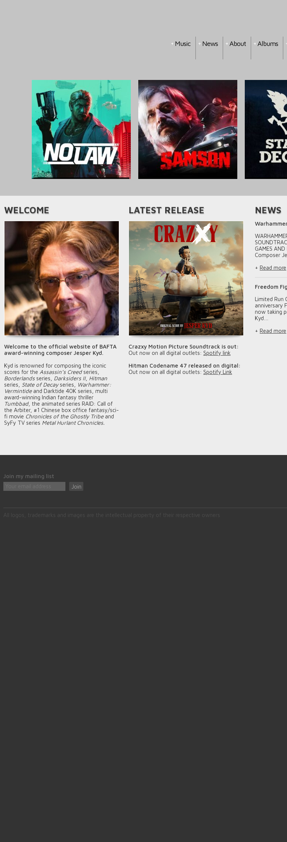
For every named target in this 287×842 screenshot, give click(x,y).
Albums (267, 43)
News (210, 43)
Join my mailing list (28, 476)
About (237, 43)
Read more (273, 267)
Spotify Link (217, 372)
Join (76, 486)
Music (183, 43)
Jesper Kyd (75, 44)
